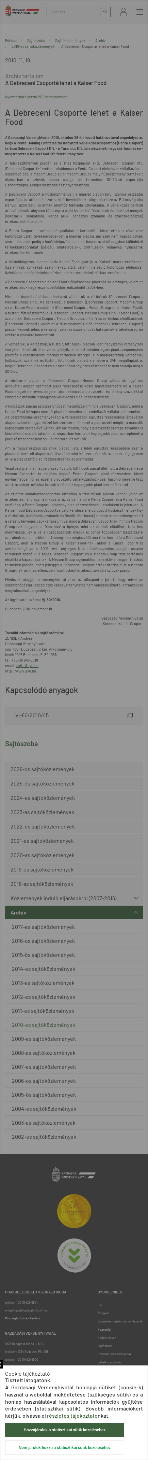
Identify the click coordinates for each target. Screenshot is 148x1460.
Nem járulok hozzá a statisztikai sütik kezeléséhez (65, 1447)
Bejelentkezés (123, 11)
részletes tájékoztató (72, 1415)
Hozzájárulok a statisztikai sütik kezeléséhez (65, 1430)
